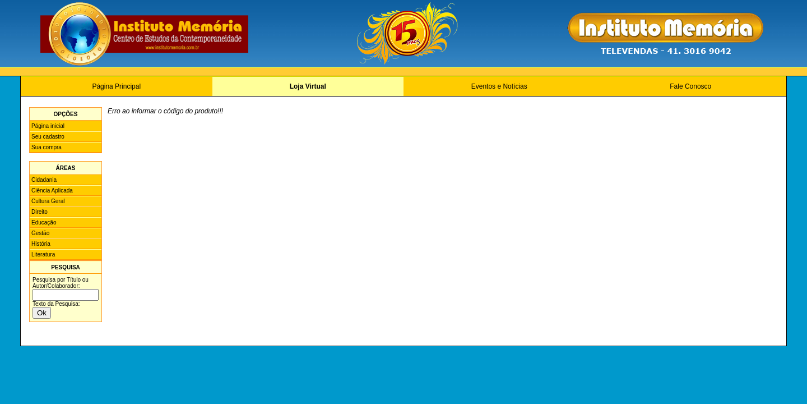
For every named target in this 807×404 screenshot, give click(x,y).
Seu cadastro (47, 137)
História (40, 244)
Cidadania (44, 180)
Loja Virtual (308, 86)
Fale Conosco (690, 86)
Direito (39, 212)
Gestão (40, 233)
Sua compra (46, 147)
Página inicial (47, 126)
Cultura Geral (47, 201)
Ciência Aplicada (52, 190)
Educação (43, 222)
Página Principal (116, 86)
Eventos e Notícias (499, 86)
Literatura (43, 254)
